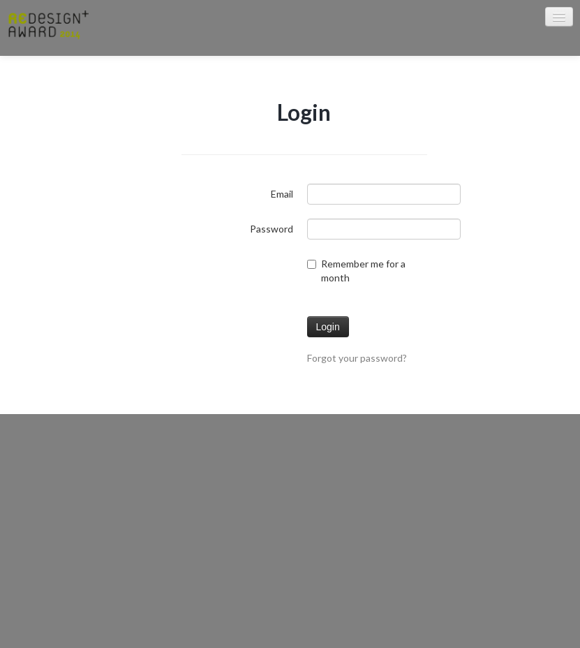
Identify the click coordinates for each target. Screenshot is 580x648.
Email (282, 194)
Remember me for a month (356, 271)
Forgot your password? (357, 358)
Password (271, 229)
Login (328, 326)
